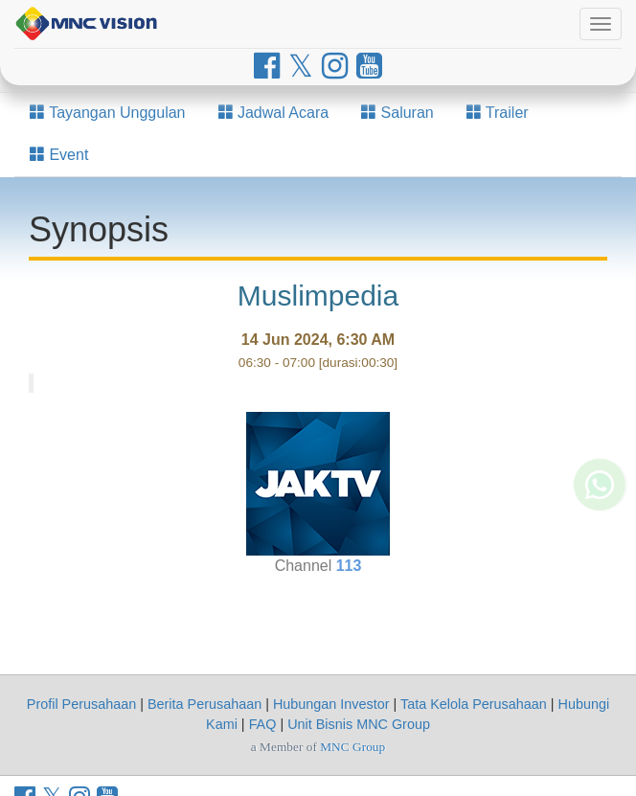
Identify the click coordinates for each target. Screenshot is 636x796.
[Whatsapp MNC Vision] (599, 529)
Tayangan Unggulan (108, 112)
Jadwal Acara (273, 112)
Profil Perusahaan (81, 704)
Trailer (497, 112)
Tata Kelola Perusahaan (473, 704)
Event (59, 155)
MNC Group (352, 746)
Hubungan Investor (331, 704)
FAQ (263, 724)
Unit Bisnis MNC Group (358, 724)
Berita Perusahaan (204, 704)
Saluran (397, 112)
